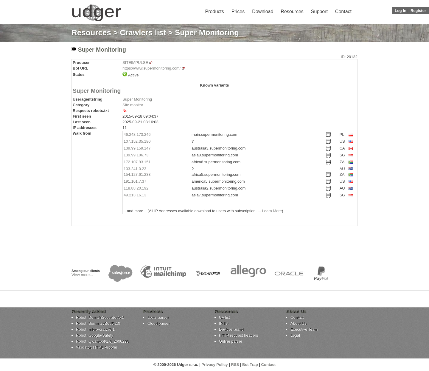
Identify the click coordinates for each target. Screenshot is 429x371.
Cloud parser (158, 323)
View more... (82, 275)
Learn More (272, 211)
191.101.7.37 (135, 181)
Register (418, 10)
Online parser (230, 341)
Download (262, 11)
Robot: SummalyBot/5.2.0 (98, 323)
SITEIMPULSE (135, 62)
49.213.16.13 (135, 195)
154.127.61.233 (137, 174)
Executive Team (304, 329)
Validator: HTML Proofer (96, 347)
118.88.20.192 (136, 188)
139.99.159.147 (137, 148)
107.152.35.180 (137, 141)
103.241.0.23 (135, 169)
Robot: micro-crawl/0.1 (95, 329)
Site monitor (132, 105)
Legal (295, 335)
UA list (224, 317)
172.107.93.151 (137, 162)
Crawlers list (143, 32)
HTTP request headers (238, 335)
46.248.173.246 (137, 134)
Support (319, 11)
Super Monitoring (97, 90)
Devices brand (231, 329)
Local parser (158, 317)
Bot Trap (250, 364)
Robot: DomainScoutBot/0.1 (100, 317)
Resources (292, 11)
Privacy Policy (214, 364)
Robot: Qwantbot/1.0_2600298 (102, 341)
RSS (235, 364)
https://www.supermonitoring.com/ (151, 68)
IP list (224, 323)
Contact (343, 11)
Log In (400, 10)
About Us (298, 323)
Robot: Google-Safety (94, 335)
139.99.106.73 (136, 155)
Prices (238, 11)
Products (214, 11)
